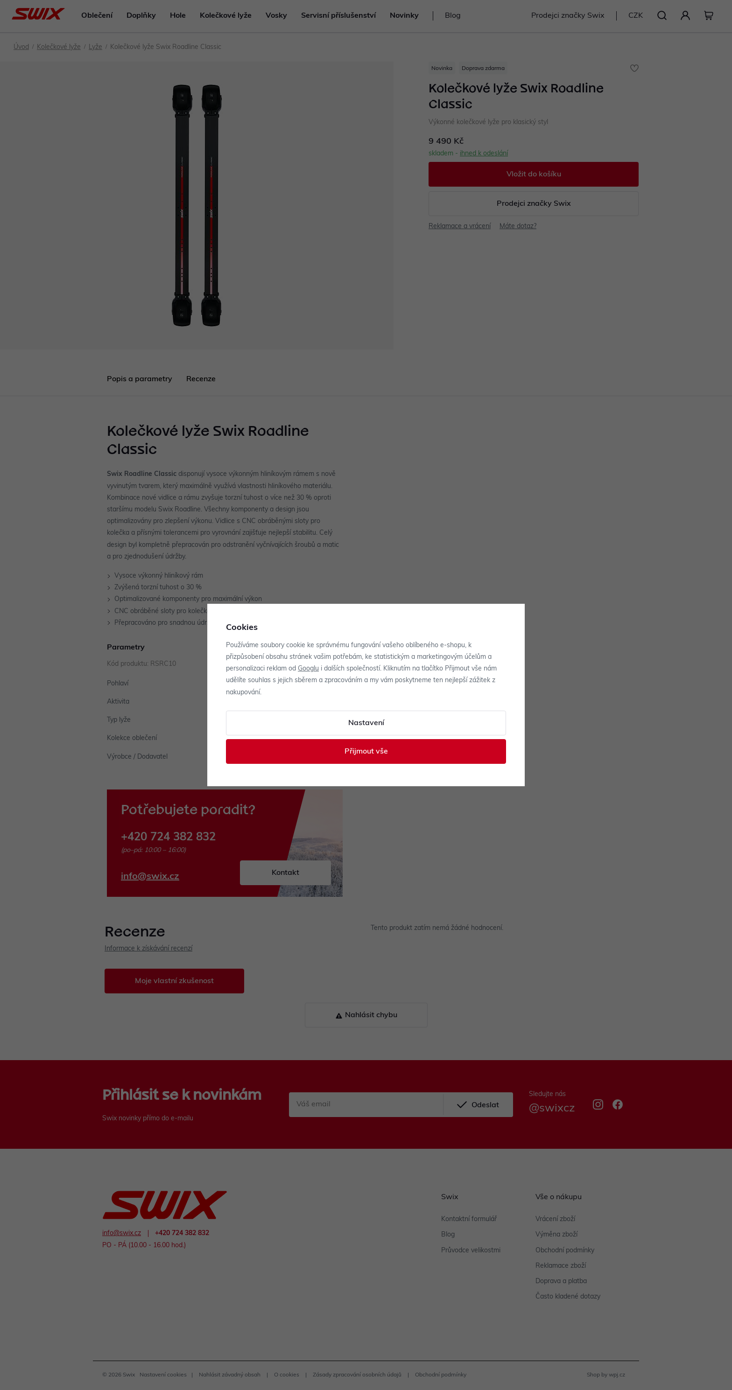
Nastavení (366, 723)
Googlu (308, 668)
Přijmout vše (366, 751)
